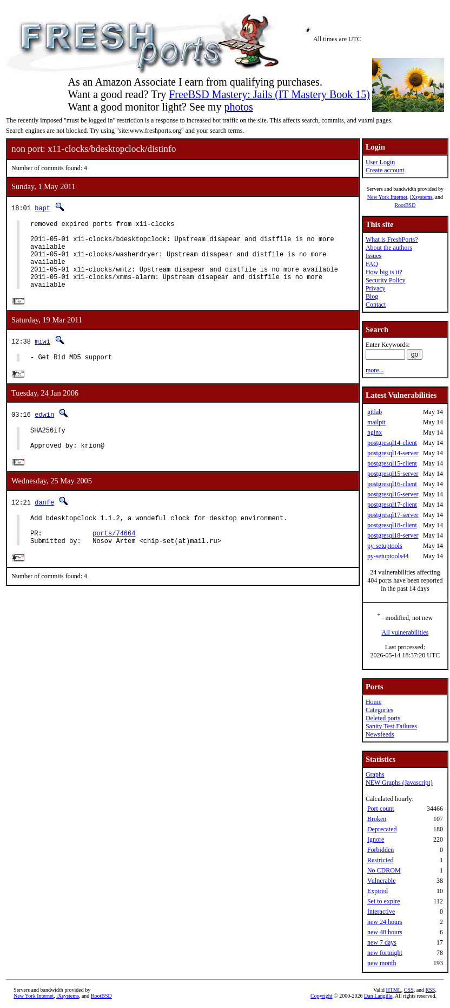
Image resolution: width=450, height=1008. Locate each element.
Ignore (375, 839)
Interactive (381, 911)
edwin (44, 431)
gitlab (374, 412)
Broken (376, 819)
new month (381, 963)
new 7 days (381, 942)
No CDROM (384, 870)
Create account (385, 170)
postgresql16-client (392, 484)
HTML (393, 990)
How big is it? (384, 272)
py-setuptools (384, 546)
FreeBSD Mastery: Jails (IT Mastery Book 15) (269, 94)
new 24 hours (384, 922)
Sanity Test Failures (391, 726)
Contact (376, 304)
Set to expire (383, 901)
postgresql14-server (393, 453)
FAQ (372, 264)
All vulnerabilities (404, 632)
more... (375, 370)
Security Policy (386, 280)
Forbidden (380, 850)
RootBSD (404, 205)
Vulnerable (381, 880)
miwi (42, 356)
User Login (380, 162)
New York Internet (387, 197)
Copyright (321, 996)
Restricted (380, 860)
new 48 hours (384, 932)
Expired (377, 891)
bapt (42, 207)
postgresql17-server (393, 515)
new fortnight (384, 953)
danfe (44, 524)
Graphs (375, 774)
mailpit (376, 422)
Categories (379, 710)
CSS (409, 990)
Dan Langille (378, 996)
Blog (372, 296)
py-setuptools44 (388, 556)
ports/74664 (113, 560)
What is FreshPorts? (392, 239)
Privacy (376, 288)
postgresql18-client (392, 525)
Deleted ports (383, 718)
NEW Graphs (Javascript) (399, 782)
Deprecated (382, 829)
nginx (374, 432)
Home (373, 702)
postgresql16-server (393, 494)
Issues (373, 256)
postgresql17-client (392, 504)
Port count (380, 808)
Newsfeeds (380, 734)
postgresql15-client (392, 463)
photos (238, 107)
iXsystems (421, 197)
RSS (430, 990)
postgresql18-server (393, 535)
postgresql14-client (392, 443)
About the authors (389, 247)
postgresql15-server (393, 473)
